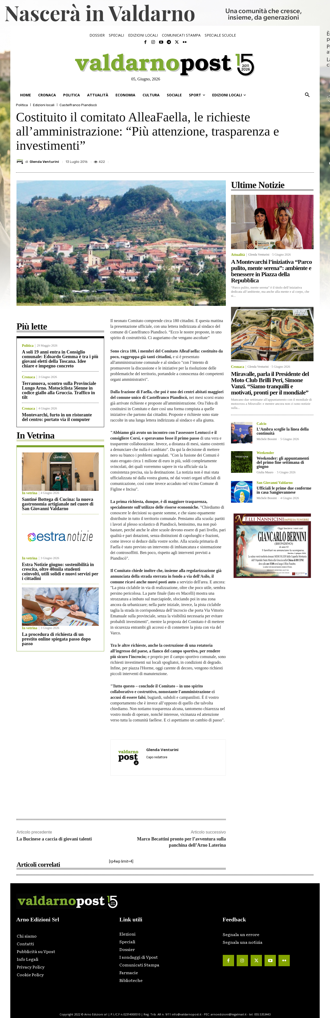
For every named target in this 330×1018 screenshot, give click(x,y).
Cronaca (28, 377)
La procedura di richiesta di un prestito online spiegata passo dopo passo (56, 639)
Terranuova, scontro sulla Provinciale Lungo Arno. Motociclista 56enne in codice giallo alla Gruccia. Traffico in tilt (59, 390)
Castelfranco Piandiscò (78, 105)
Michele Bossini (267, 439)
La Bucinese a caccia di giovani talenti (54, 839)
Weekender (265, 453)
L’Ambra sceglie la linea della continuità (283, 431)
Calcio (261, 424)
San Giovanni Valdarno (275, 483)
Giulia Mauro (265, 472)
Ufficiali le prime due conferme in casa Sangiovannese (284, 490)
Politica (22, 105)
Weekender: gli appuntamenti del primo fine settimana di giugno (283, 462)
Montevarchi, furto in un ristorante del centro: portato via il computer (57, 417)
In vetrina (29, 493)
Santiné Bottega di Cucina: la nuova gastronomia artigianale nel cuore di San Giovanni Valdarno (57, 504)
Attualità (238, 255)
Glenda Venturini (44, 161)
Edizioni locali (43, 105)
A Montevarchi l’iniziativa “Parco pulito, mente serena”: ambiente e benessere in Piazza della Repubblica (271, 271)
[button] (307, 95)
